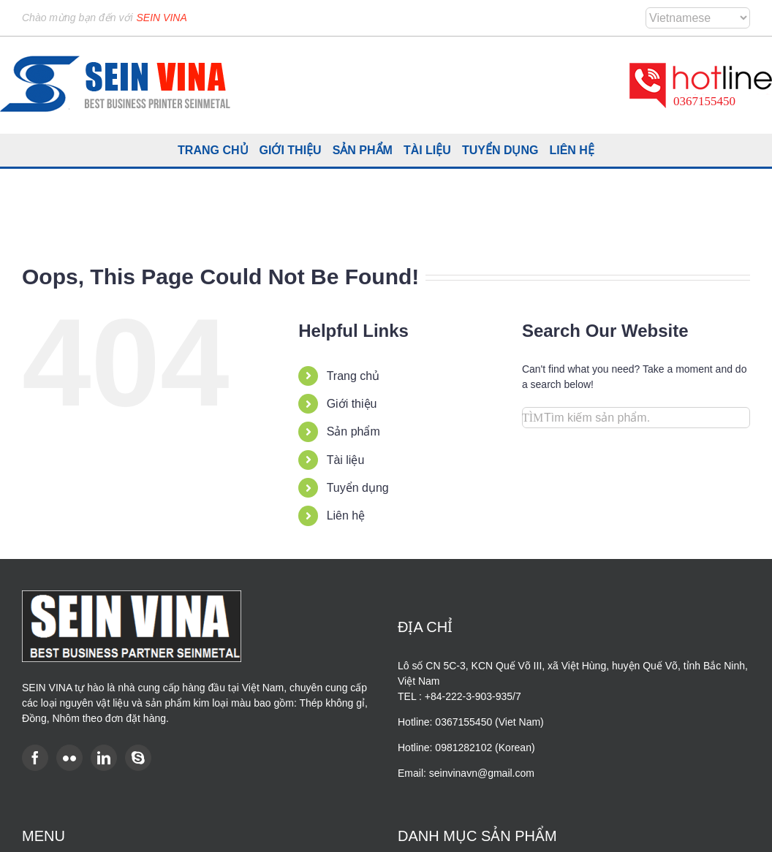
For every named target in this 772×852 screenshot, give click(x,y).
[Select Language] (698, 17)
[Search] (532, 417)
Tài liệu (346, 460)
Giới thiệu (352, 404)
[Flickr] (69, 758)
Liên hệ (346, 515)
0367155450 (704, 101)
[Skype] (138, 758)
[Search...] (636, 417)
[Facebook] (35, 758)
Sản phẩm (353, 431)
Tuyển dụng (358, 488)
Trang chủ (353, 376)
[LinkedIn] (104, 758)
